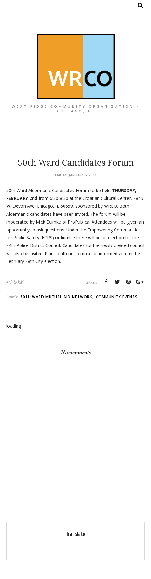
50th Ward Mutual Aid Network (56, 296)
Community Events (117, 296)
